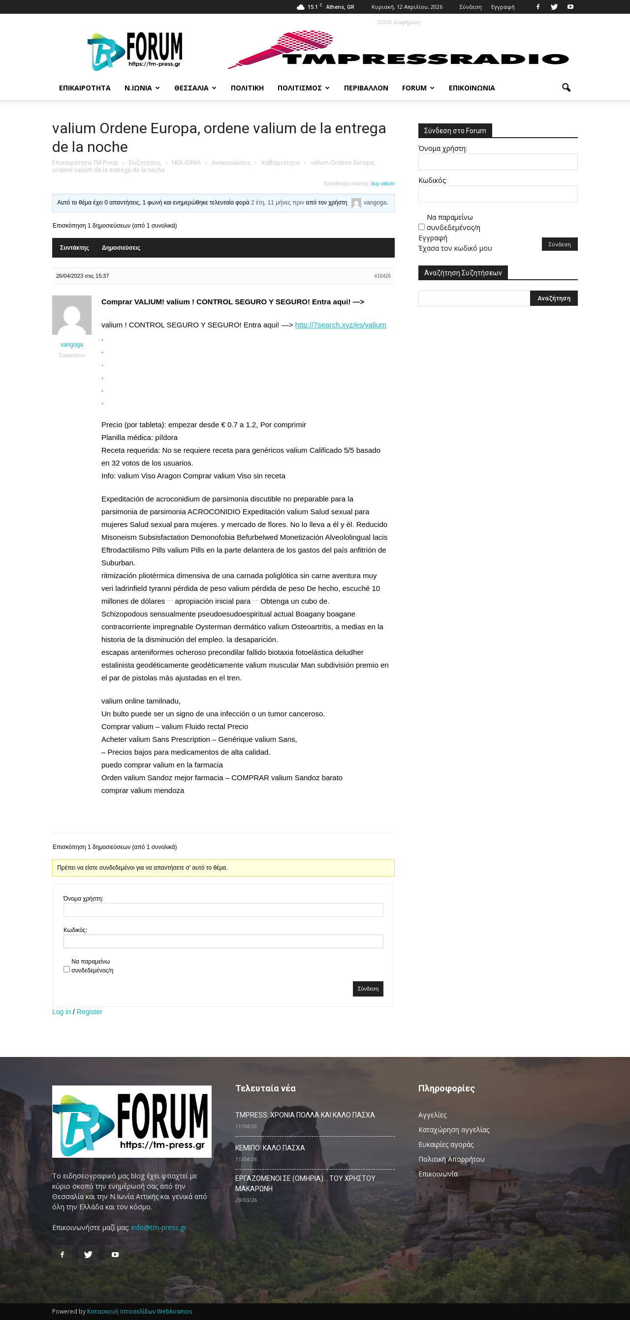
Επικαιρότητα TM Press (85, 162)
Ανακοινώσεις (231, 162)
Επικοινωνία (472, 87)
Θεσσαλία (195, 87)
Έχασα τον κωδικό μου (455, 248)
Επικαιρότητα (85, 87)
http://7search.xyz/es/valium (340, 325)
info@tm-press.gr (159, 1227)
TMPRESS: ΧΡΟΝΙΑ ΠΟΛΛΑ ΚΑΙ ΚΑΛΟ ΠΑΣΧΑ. (306, 1115)
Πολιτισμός (304, 87)
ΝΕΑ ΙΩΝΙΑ (186, 162)
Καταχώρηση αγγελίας (453, 1129)
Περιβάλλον (366, 87)
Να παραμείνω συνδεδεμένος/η (92, 966)
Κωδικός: (75, 930)
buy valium (383, 183)
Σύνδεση (471, 6)
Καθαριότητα (280, 162)
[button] (566, 88)
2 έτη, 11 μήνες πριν (277, 202)
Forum (418, 87)
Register (89, 1012)
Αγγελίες (432, 1114)
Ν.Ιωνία (142, 87)
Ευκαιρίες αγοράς (445, 1144)
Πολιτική (247, 87)
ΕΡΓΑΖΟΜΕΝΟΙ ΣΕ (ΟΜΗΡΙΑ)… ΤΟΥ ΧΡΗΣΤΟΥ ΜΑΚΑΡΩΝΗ (305, 1183)
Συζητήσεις (145, 162)
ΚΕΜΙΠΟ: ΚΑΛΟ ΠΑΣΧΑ (270, 1148)
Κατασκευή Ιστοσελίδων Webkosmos (139, 1311)
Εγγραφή (503, 6)
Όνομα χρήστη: (83, 898)
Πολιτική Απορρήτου (451, 1159)
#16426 (383, 276)
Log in (61, 1012)
